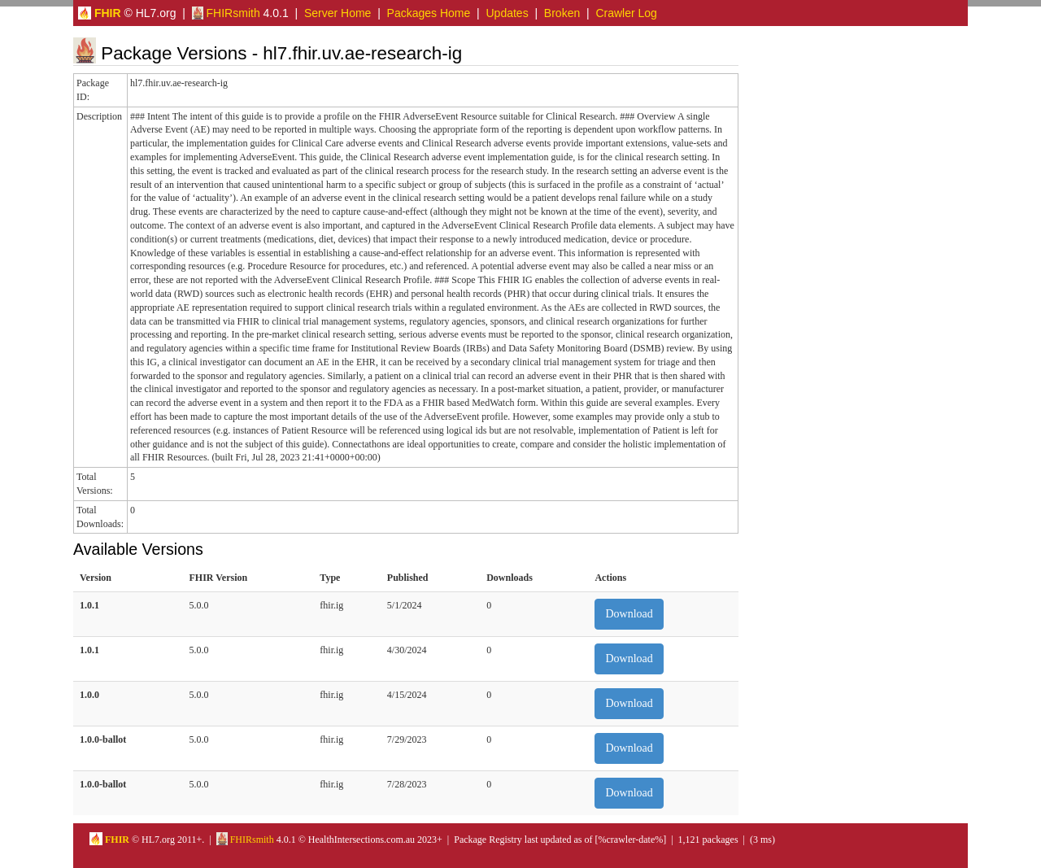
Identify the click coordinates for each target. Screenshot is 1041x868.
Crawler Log (625, 13)
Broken (562, 13)
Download (628, 614)
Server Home (337, 13)
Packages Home (429, 13)
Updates (507, 13)
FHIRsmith (226, 13)
